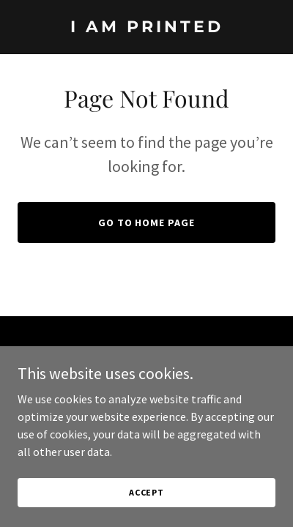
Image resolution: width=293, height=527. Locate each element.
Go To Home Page (147, 222)
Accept (146, 492)
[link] (146, 27)
